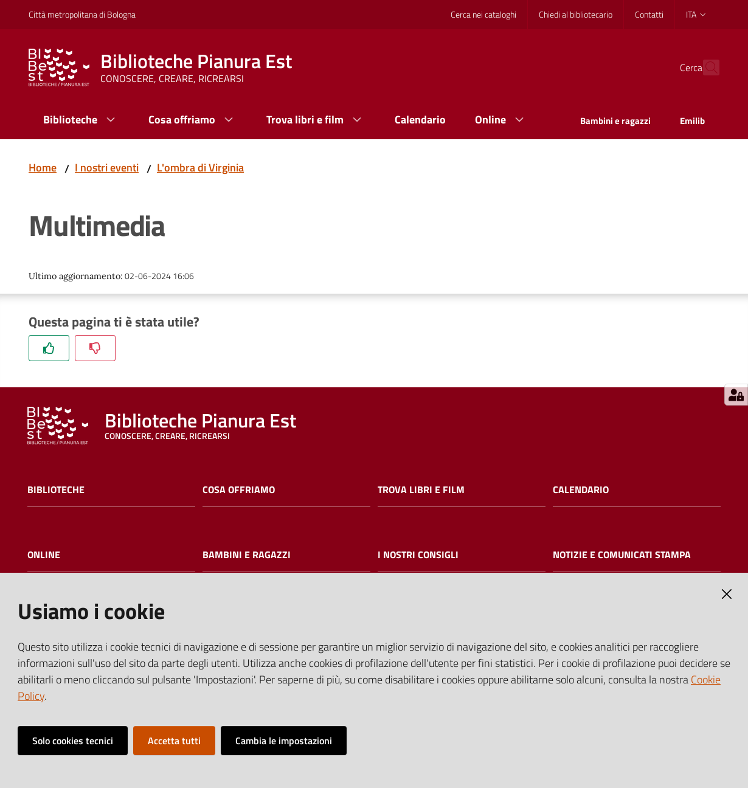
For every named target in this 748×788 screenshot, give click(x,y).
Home (43, 167)
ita (696, 14)
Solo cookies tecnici (72, 740)
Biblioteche (56, 490)
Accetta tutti (174, 740)
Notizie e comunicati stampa (622, 555)
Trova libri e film (421, 490)
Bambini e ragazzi (247, 555)
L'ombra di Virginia (200, 167)
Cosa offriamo (239, 490)
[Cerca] (704, 67)
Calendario (581, 490)
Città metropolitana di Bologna (82, 14)
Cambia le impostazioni (283, 740)
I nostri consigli (418, 555)
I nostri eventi (107, 167)
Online (43, 555)
